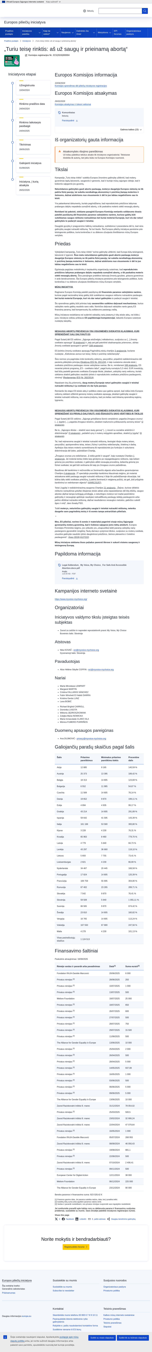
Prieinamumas (8, 1293)
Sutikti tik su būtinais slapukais (133, 1338)
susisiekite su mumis (75, 1211)
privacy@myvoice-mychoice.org (91, 738)
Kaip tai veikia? (46, 32)
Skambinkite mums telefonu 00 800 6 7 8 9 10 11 (75, 1315)
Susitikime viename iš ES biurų (67, 1329)
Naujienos (66, 32)
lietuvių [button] (88, 10)
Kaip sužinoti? (53, 2)
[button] (57, 1219)
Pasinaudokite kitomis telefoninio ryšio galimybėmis (70, 1320)
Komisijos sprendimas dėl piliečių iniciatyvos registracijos (81, 86)
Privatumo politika (111, 1291)
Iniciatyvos (26, 41)
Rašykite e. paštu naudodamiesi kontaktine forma (75, 1326)
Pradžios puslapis (9, 32)
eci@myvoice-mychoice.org (86, 650)
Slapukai (107, 1327)
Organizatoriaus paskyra (133, 32)
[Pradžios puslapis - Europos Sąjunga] (16, 10)
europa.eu (26, 1316)
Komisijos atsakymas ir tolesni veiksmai (73, 104)
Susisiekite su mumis (62, 1287)
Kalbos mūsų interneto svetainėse (118, 1315)
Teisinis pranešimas (112, 1323)
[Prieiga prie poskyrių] (40, 32)
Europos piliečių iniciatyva (17, 1280)
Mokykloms (103, 32)
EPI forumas (117, 32)
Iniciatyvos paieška (27, 32)
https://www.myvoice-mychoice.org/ (71, 599)
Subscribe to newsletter (63, 1291)
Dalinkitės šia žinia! (82, 32)
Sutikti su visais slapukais (102, 1338)
